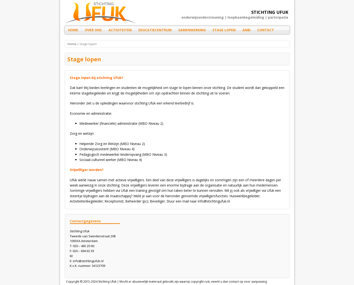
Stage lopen (224, 30)
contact (234, 282)
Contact (265, 30)
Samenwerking (192, 30)
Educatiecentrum (155, 30)
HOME (73, 30)
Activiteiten (120, 30)
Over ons (93, 30)
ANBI (246, 30)
